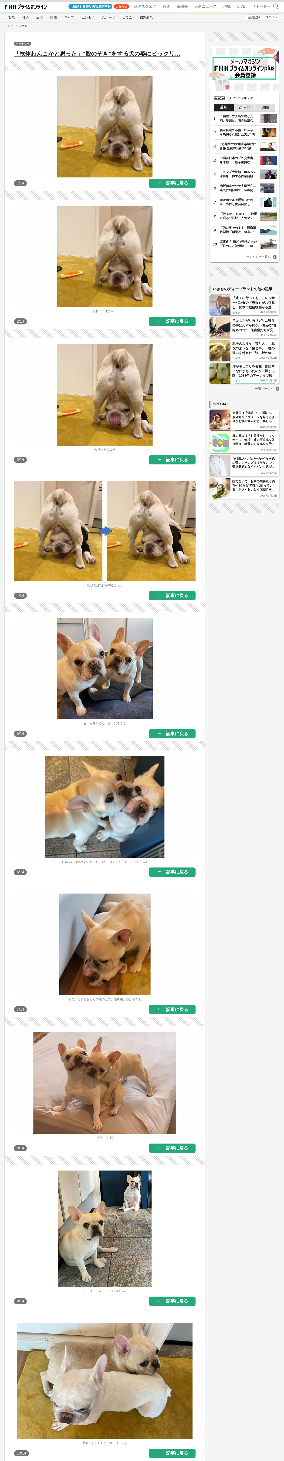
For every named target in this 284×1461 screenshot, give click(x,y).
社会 (25, 17)
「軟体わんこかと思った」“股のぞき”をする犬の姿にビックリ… (97, 53)
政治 (11, 17)
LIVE (241, 6)
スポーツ (108, 17)
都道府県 (146, 17)
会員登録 (254, 17)
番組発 (182, 6)
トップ (8, 25)
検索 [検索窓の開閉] (275, 6)
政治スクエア (145, 6)
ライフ (69, 17)
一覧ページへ (264, 388)
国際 (53, 17)
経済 (39, 17)
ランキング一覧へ (258, 257)
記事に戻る (177, 183)
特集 (166, 6)
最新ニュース (205, 6)
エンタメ (88, 17)
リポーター (261, 6)
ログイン (271, 17)
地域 (227, 6)
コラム (127, 17)
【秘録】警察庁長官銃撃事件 (90, 6)
